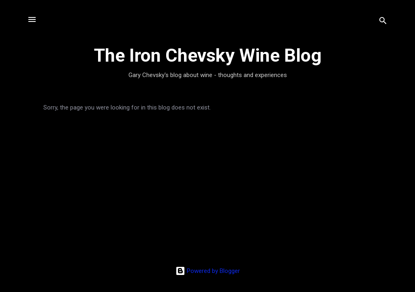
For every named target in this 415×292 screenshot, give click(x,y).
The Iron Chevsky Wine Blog (207, 55)
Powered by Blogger (207, 271)
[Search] (383, 22)
